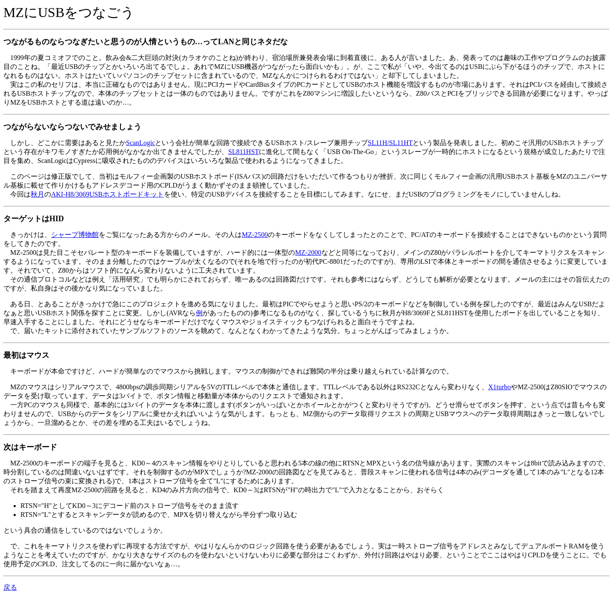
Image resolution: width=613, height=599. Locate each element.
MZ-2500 (255, 234)
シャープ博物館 (75, 234)
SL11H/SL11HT (390, 142)
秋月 (37, 194)
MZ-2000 (308, 252)
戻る (10, 587)
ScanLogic (140, 142)
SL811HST (243, 151)
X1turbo (499, 387)
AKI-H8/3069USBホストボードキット (107, 194)
